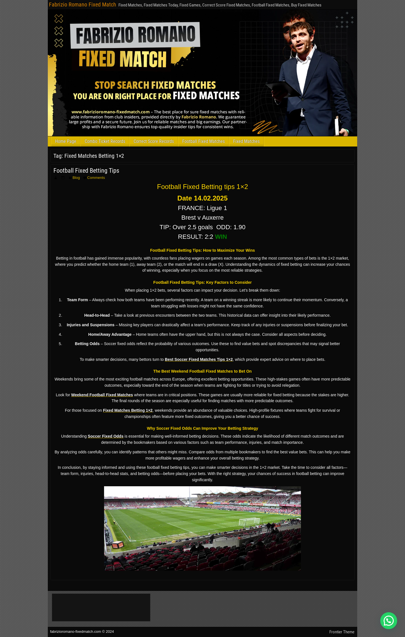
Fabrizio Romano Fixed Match (82, 4)
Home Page (65, 141)
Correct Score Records (154, 141)
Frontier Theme (341, 631)
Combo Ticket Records (105, 141)
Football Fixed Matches (203, 141)
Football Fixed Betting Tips (86, 170)
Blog (76, 177)
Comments (96, 177)
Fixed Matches (246, 141)
